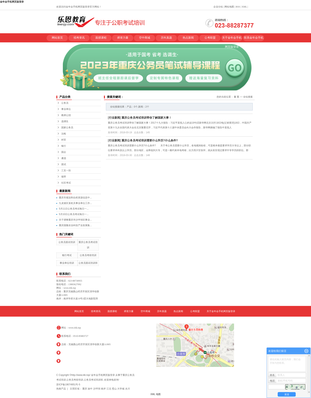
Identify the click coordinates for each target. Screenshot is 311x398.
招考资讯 (79, 37)
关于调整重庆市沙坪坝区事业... (75, 219)
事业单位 (66, 109)
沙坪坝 (97, 388)
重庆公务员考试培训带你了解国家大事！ (147, 117)
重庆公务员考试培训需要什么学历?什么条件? (150, 140)
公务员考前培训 (88, 255)
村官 (63, 139)
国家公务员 (67, 127)
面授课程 (101, 37)
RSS (238, 6)
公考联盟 (210, 37)
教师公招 (66, 115)
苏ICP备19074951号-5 (68, 384)
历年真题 (166, 37)
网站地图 (229, 6)
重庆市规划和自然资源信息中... (75, 197)
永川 (127, 388)
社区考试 (66, 182)
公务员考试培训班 (93, 379)
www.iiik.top (74, 327)
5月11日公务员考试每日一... (74, 208)
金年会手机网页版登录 (12, 1)
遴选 (63, 158)
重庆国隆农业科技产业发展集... (75, 225)
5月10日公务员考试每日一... (74, 214)
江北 (109, 388)
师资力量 (122, 37)
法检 (63, 133)
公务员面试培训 (67, 242)
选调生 (64, 121)
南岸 (103, 388)
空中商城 (144, 37)
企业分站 (218, 6)
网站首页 (57, 37)
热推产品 (61, 388)
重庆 (85, 388)
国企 (63, 152)
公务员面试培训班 (88, 263)
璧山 (114, 388)
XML (244, 6)
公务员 (64, 103)
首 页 (236, 96)
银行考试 (67, 255)
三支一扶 (66, 170)
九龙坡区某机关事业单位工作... (75, 203)
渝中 (90, 388)
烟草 (63, 176)
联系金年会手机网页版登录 (253, 39)
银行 (63, 146)
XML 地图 (155, 394)
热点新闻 (188, 37)
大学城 (121, 388)
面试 (63, 164)
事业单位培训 (67, 263)
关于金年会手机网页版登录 (232, 39)
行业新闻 (114, 117)
